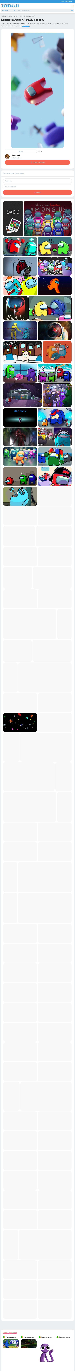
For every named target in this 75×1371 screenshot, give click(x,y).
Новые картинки (10, 1333)
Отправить (37, 192)
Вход (62, 1)
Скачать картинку (37, 162)
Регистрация (68, 1)
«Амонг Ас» (26, 26)
